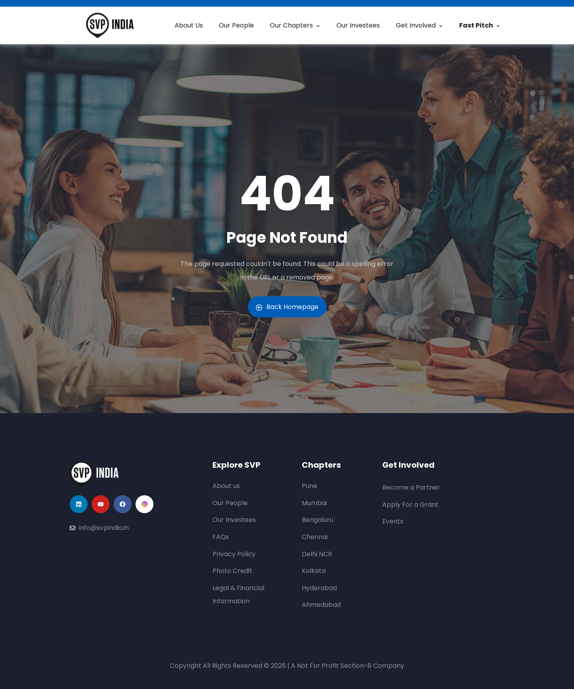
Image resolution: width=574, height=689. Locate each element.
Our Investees (358, 25)
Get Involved (419, 25)
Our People (236, 25)
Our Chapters (295, 25)
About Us (189, 25)
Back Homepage (287, 306)
